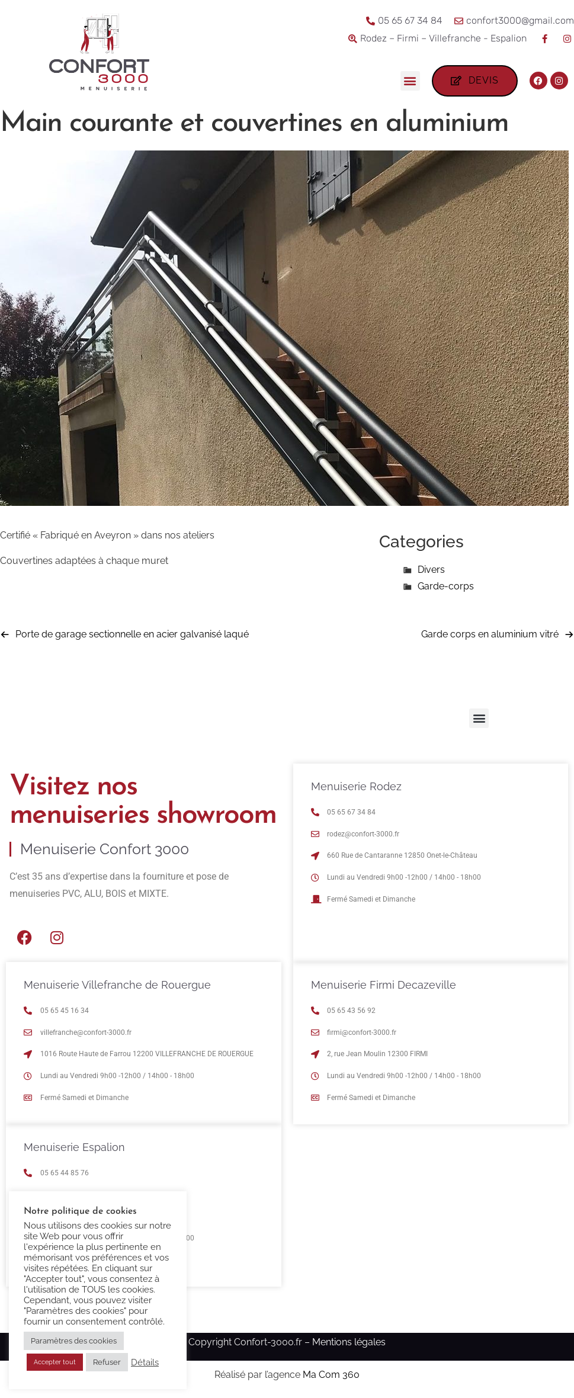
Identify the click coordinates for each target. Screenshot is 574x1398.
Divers (431, 569)
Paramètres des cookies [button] (74, 1340)
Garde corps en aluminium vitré (490, 634)
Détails (145, 1362)
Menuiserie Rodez (356, 786)
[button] (410, 81)
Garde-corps (446, 586)
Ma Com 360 (331, 1374)
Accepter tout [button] (55, 1362)
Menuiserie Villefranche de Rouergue (117, 985)
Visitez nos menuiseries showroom (142, 801)
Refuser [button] (107, 1362)
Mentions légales (349, 1342)
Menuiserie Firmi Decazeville (383, 985)
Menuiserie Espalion (74, 1147)
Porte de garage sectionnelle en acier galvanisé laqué (132, 634)
